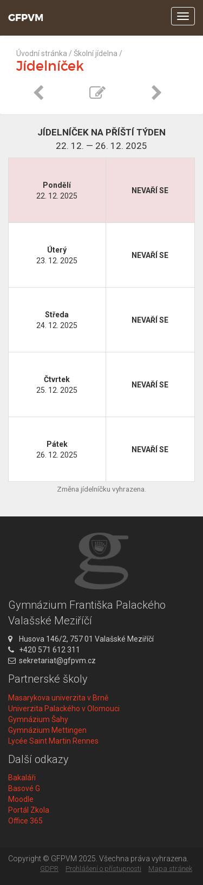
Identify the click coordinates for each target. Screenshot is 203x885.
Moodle (21, 799)
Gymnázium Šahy (38, 719)
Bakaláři (22, 777)
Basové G (24, 788)
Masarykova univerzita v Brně (58, 697)
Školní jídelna (95, 53)
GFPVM (25, 17)
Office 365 (25, 820)
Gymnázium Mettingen (47, 730)
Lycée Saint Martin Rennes (53, 741)
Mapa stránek (170, 868)
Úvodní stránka (41, 53)
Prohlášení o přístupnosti (103, 868)
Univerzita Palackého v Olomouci (64, 708)
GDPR (49, 868)
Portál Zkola (28, 810)
